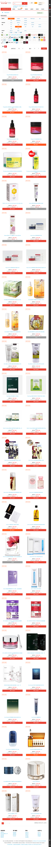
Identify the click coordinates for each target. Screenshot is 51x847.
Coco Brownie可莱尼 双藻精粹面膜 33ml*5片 (36, 685)
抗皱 (11, 28)
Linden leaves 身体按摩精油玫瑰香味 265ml (36, 460)
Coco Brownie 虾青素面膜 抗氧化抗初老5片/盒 (12, 717)
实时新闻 (26, 837)
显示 (30, 48)
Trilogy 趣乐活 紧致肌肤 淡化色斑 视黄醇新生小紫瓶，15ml (12, 108)
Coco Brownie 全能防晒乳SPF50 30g (12, 749)
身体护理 (25, 22)
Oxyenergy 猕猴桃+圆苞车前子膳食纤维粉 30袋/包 (36, 396)
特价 (10, 32)
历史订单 (39, 833)
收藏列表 (39, 834)
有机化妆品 (6, 12)
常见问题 (2, 834)
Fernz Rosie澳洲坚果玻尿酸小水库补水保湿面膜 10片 (12, 556)
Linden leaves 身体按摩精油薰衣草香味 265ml (12, 460)
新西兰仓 (11, 30)
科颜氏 (16, 7)
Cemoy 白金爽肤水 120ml (12, 813)
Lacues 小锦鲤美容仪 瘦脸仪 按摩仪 (12, 524)
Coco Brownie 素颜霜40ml (36, 717)
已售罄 (12, 80)
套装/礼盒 (11, 18)
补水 (11, 24)
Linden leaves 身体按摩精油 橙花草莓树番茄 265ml (12, 492)
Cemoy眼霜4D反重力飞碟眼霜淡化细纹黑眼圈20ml (12, 781)
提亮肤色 (39, 26)
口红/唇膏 (25, 20)
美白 (11, 26)
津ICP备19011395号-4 (38, 844)
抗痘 (32, 26)
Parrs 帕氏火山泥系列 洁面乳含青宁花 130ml (36, 363)
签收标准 (14, 833)
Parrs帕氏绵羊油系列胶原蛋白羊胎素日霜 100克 (12, 299)
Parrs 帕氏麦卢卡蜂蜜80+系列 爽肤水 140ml (36, 299)
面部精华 (25, 18)
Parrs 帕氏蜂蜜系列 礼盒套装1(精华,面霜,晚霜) (36, 331)
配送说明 (14, 834)
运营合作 (26, 834)
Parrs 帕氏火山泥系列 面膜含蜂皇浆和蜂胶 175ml (12, 363)
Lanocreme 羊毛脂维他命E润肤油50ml (36, 492)
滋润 (25, 26)
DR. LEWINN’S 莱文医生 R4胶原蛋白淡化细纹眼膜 (36, 620)
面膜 (39, 18)
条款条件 (2, 837)
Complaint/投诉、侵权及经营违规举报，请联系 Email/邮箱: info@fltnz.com (20, 844)
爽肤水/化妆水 (33, 18)
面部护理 (18, 22)
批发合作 (26, 833)
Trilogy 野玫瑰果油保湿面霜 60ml (36, 74)
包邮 (20, 32)
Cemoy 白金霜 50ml (36, 781)
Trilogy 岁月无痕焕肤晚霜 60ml (36, 139)
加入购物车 (36, 80)
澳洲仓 (18, 30)
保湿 (18, 24)
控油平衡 (32, 24)
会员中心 (39, 832)
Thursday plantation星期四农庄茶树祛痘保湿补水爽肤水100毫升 (36, 172)
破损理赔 (14, 832)
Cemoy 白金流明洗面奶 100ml (36, 813)
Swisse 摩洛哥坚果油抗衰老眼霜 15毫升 (36, 203)
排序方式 (13, 48)
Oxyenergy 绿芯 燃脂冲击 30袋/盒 (12, 396)
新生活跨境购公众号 (4, 833)
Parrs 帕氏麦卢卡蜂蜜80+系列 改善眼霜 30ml (12, 331)
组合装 (11, 22)
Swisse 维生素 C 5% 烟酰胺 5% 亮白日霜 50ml (12, 235)
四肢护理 (32, 22)
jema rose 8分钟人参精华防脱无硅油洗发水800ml (36, 524)
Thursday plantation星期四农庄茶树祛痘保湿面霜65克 (12, 171)
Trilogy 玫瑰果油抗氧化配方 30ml (12, 139)
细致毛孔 (25, 24)
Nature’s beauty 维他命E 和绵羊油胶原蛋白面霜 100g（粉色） (36, 429)
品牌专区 (2, 832)
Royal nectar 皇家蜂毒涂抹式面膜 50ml (12, 267)
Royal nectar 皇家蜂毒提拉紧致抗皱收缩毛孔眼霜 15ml (36, 267)
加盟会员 (26, 832)
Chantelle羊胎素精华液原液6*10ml (36, 749)
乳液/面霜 (18, 18)
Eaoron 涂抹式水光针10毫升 (36, 588)
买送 (15, 32)
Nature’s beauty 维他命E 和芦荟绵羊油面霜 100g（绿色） (12, 429)
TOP (50, 845)
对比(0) (44, 48)
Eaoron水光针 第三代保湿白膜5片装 (36, 556)
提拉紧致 (18, 26)
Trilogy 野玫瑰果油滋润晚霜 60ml (12, 74)
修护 (18, 28)
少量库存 (12, 112)
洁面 (11, 20)
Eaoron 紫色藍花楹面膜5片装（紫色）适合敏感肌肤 (12, 588)
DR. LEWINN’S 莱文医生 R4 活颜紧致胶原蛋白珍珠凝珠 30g (12, 654)
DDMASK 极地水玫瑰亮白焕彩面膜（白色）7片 (12, 685)
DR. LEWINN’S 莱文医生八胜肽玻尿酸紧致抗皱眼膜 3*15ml (12, 621)
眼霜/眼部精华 (18, 20)
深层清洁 (39, 24)
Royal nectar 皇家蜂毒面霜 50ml (36, 235)
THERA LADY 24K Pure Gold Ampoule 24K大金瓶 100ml (12, 203)
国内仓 (25, 30)
